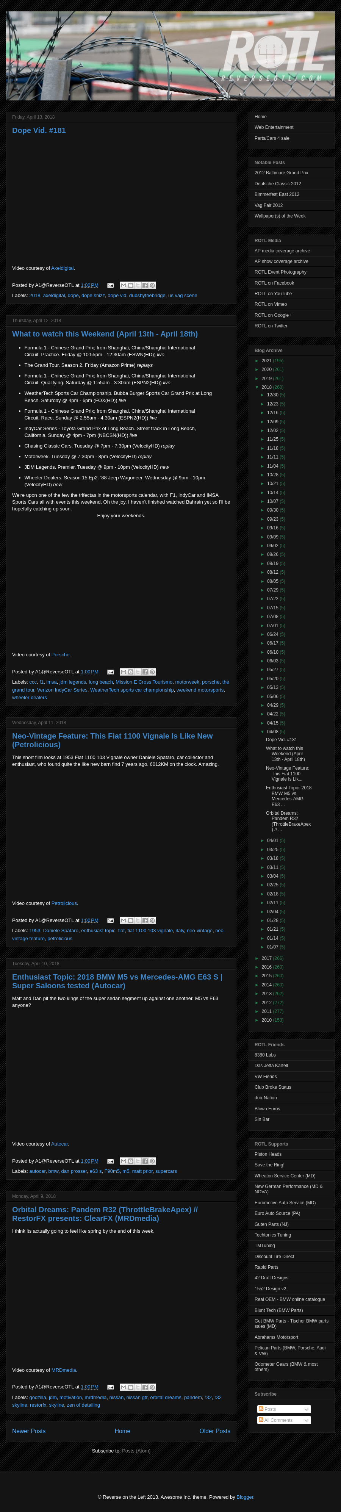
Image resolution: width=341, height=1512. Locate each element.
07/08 (273, 616)
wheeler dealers (29, 697)
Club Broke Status (273, 1087)
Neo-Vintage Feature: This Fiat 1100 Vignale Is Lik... (288, 773)
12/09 (273, 421)
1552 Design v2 (270, 1288)
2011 (267, 1011)
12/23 (273, 404)
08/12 (273, 572)
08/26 (273, 554)
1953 (35, 930)
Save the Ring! (270, 1165)
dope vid (117, 295)
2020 (267, 369)
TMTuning (265, 1245)
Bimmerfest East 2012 (277, 194)
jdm (53, 1397)
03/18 (273, 858)
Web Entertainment (274, 127)
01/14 (273, 938)
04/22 (273, 714)
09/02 (273, 545)
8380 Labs (265, 1055)
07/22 (273, 598)
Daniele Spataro (60, 930)
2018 (35, 295)
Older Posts (215, 1431)
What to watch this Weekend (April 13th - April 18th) (105, 334)
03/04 (273, 876)
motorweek (187, 682)
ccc (33, 682)
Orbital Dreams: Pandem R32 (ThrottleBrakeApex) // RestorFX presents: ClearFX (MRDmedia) (105, 1213)
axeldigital (54, 295)
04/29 (273, 705)
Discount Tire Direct (274, 1256)
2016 (267, 967)
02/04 (273, 911)
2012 (267, 1002)
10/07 (273, 501)
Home (123, 1431)
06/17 (273, 643)
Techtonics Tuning (273, 1235)
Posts (267, 1409)
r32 (208, 1397)
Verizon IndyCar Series (62, 690)
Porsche (61, 654)
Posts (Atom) (136, 1451)
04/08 (273, 731)
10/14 (273, 492)
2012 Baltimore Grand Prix (281, 172)
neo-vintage (200, 930)
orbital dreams (165, 1397)
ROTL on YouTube (273, 293)
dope (73, 295)
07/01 (273, 625)
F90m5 (112, 1171)
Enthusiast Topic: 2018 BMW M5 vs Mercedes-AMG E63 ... (289, 796)
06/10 (273, 652)
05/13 (273, 687)
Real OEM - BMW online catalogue (290, 1299)
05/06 (273, 696)
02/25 (273, 884)
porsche (210, 682)
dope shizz (93, 295)
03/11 (273, 867)
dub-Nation (266, 1097)
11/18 (273, 448)
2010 (267, 1020)
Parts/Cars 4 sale (272, 138)
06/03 (273, 661)
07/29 (273, 590)
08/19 (273, 563)
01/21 (273, 929)
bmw (53, 1171)
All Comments (276, 1420)
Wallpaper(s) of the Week (280, 216)
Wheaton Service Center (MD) (285, 1176)
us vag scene (182, 295)
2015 (267, 975)
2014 (267, 985)
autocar (38, 1171)
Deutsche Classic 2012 (278, 183)
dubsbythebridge (147, 295)
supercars (166, 1171)
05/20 (273, 678)
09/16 (273, 528)
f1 (41, 682)
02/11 (273, 902)
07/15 (273, 607)
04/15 (273, 723)
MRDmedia (64, 1370)
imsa (51, 682)
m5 (125, 1171)
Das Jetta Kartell (271, 1065)
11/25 (273, 439)
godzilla (38, 1397)
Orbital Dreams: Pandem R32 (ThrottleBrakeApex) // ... (288, 821)
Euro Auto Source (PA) (277, 1213)
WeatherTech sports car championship (132, 690)
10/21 (273, 483)
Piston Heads (268, 1154)
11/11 (273, 457)
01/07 (273, 947)
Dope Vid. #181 (39, 130)
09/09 (273, 537)
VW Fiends (266, 1076)
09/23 (273, 519)
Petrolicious (64, 903)
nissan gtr (136, 1397)
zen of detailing (83, 1405)
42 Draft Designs (271, 1277)
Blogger (244, 1497)
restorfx (38, 1405)
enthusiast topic (98, 930)
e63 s (96, 1171)
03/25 (273, 849)
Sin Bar (262, 1119)
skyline (56, 1405)
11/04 (273, 466)
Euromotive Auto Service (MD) (285, 1202)
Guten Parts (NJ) (272, 1224)
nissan (116, 1397)
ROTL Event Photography (281, 272)
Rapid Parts (266, 1267)
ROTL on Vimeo (271, 304)
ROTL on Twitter (271, 326)
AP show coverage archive (281, 261)
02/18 (273, 894)
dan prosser (74, 1171)
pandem (193, 1397)
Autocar (59, 1144)
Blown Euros (267, 1108)
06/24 (273, 634)
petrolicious (59, 938)
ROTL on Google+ (273, 315)
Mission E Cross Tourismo (144, 682)
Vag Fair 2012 (269, 205)
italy (180, 930)
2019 (267, 378)
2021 (267, 360)
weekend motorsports (200, 690)
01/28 (273, 920)
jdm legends (72, 682)
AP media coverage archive (282, 251)
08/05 (273, 581)
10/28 (273, 474)
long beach (101, 682)
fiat (121, 930)
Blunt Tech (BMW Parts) (279, 1310)
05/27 (273, 669)
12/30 (273, 395)
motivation (70, 1397)
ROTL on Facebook (274, 283)
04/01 (273, 840)
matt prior (142, 1171)
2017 (267, 958)
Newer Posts (28, 1431)
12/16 (273, 412)
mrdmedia (96, 1397)
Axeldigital (62, 268)
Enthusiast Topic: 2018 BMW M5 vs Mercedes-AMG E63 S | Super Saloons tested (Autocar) (117, 981)
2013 (267, 993)
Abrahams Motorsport (276, 1337)
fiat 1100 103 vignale (150, 930)
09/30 (273, 510)
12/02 (273, 430)
